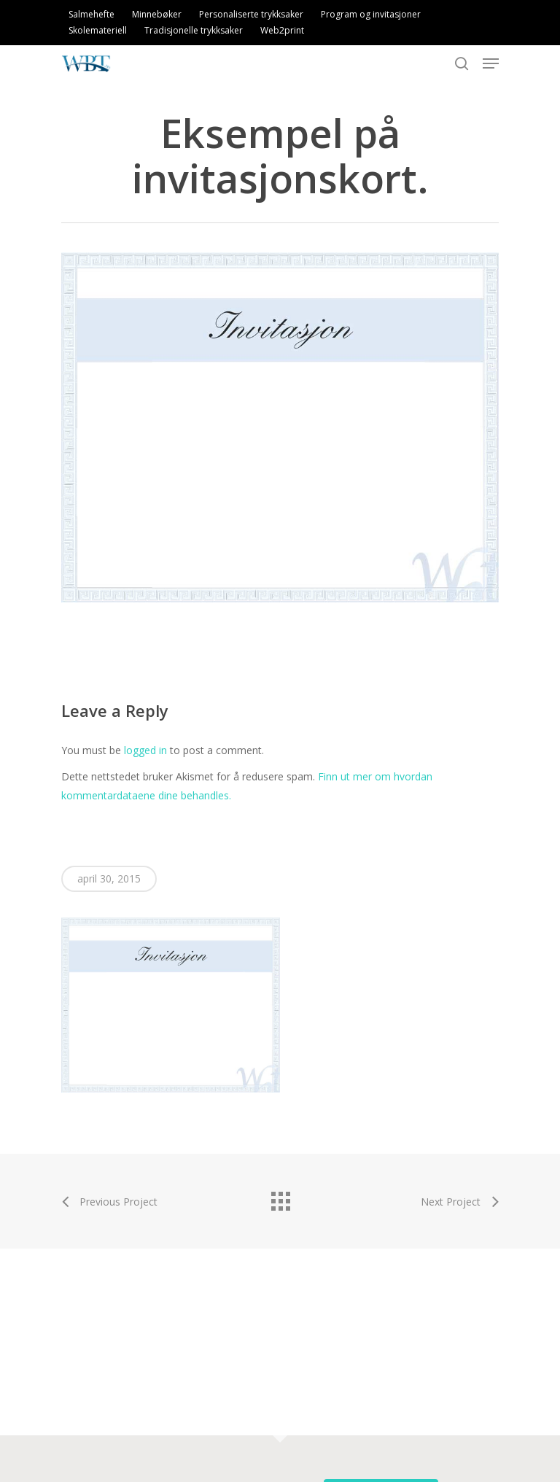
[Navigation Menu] (491, 63)
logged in (145, 750)
